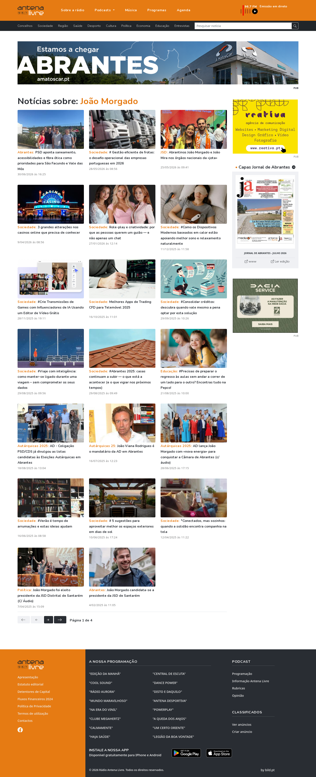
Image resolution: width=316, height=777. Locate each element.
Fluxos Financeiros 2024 (35, 699)
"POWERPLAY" (163, 710)
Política (126, 26)
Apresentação (28, 677)
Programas (156, 10)
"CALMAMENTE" (101, 728)
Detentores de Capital (34, 692)
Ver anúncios (241, 724)
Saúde (77, 26)
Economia (143, 26)
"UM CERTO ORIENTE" (169, 728)
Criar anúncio (242, 732)
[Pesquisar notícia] (243, 26)
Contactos (25, 721)
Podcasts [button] (103, 10)
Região (63, 26)
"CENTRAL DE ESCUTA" (169, 674)
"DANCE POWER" (165, 683)
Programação (242, 674)
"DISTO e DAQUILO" (167, 692)
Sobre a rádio (72, 10)
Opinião (238, 695)
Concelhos (25, 26)
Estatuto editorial (30, 684)
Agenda (184, 10)
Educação (162, 26)
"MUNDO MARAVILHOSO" (108, 701)
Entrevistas (181, 26)
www (250, 261)
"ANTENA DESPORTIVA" (170, 701)
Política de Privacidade (34, 706)
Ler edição (280, 261)
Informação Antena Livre (250, 681)
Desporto (94, 26)
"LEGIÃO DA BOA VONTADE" (173, 737)
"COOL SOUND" (100, 683)
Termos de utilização (33, 713)
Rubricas (238, 688)
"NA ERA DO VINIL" (103, 710)
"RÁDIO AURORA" (102, 692)
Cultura (111, 26)
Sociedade (45, 26)
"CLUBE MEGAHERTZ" (105, 719)
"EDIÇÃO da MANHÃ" (105, 674)
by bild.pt (268, 770)
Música (131, 10)
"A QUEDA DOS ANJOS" (169, 719)
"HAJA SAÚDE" (99, 737)
